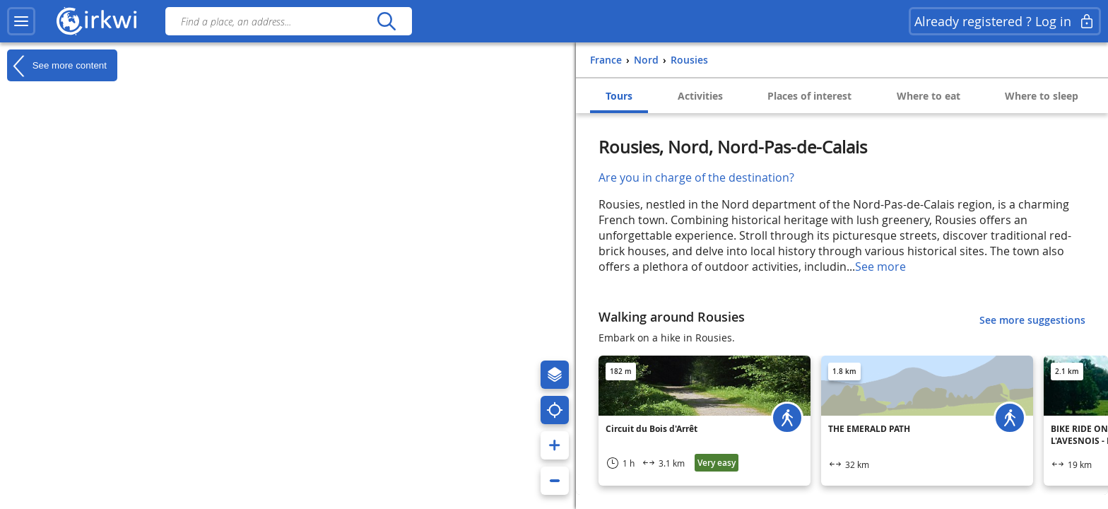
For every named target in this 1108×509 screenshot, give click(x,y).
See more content (57, 65)
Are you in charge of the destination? (696, 177)
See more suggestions (1032, 320)
